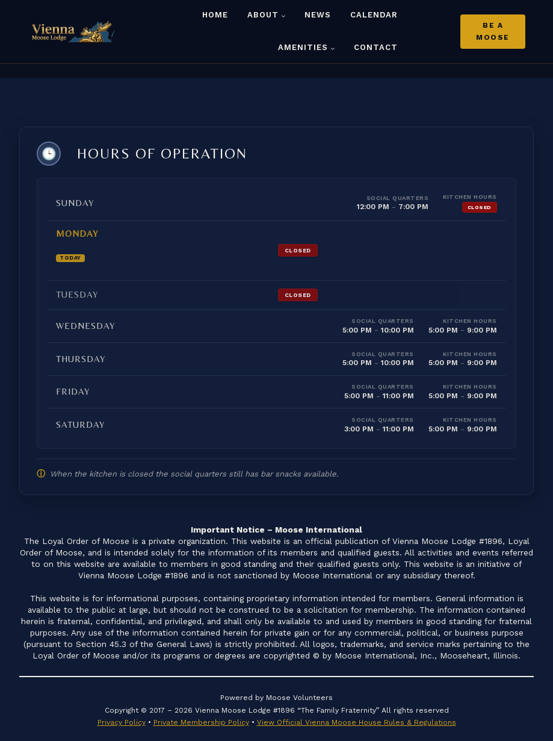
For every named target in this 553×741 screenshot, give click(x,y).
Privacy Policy (121, 715)
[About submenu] (283, 15)
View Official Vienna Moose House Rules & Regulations (356, 715)
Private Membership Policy (201, 715)
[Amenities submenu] (332, 48)
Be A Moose (493, 31)
